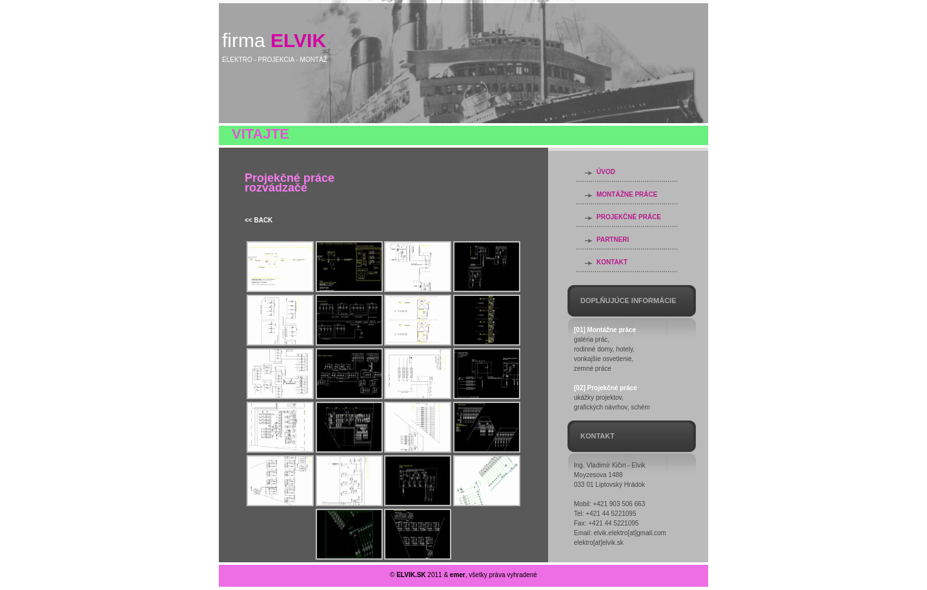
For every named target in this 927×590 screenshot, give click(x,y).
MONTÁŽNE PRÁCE (626, 194)
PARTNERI (612, 239)
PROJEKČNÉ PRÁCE (628, 217)
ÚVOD (605, 171)
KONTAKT (611, 262)
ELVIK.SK (410, 574)
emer (457, 574)
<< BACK (258, 220)
